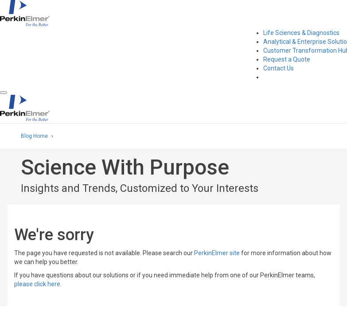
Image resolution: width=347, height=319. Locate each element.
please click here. (38, 284)
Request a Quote (286, 59)
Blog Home (34, 136)
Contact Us (278, 68)
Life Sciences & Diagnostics (301, 32)
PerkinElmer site (217, 253)
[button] (3, 92)
